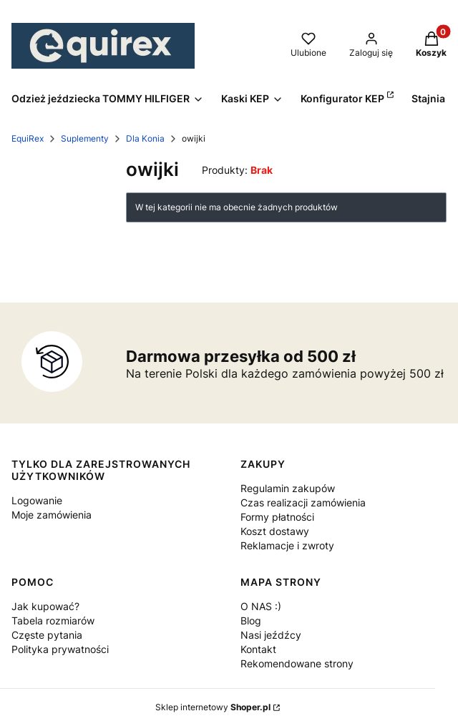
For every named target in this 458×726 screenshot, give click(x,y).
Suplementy (85, 138)
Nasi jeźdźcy (270, 635)
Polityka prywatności (60, 649)
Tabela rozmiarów (52, 620)
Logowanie (36, 500)
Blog (250, 620)
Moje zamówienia (51, 515)
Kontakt (258, 649)
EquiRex (27, 138)
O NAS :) (260, 606)
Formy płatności (277, 517)
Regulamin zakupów (287, 488)
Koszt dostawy (274, 531)
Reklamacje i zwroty (287, 545)
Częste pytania (46, 635)
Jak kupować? (45, 606)
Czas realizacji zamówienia (303, 502)
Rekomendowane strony (297, 663)
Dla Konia (145, 138)
